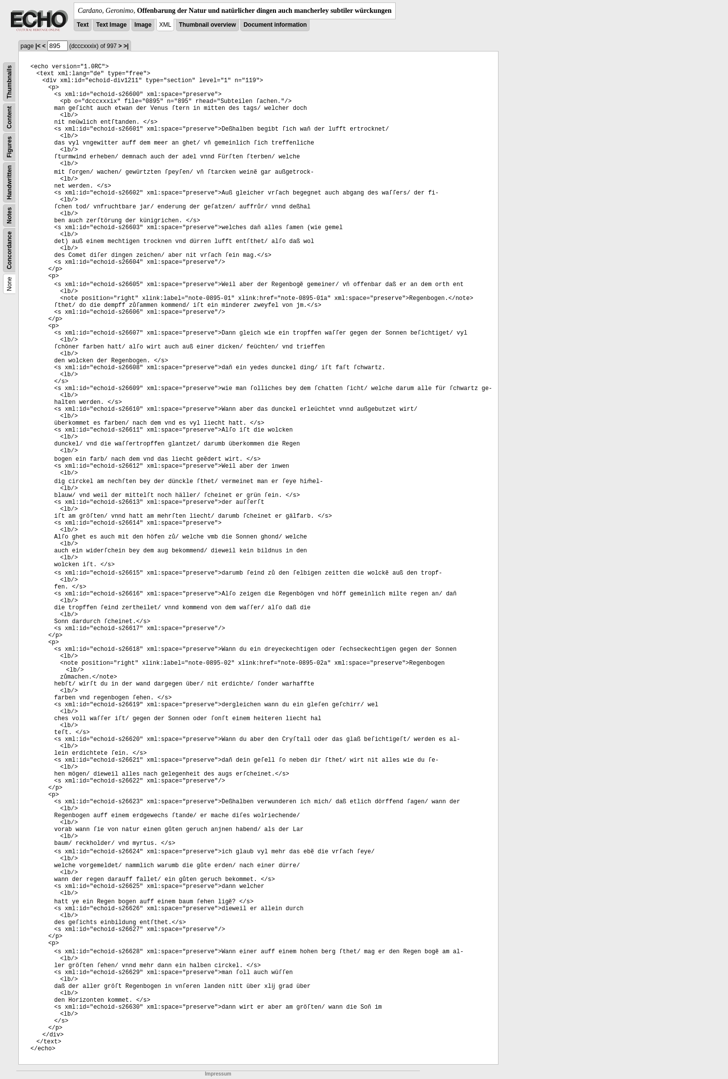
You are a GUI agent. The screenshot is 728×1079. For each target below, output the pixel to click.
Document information (275, 24)
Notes (9, 215)
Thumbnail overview (207, 24)
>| (126, 46)
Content (9, 117)
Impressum (218, 1074)
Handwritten (9, 182)
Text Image (111, 24)
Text (83, 24)
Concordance (9, 250)
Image (143, 24)
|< (38, 46)
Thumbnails (9, 81)
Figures (9, 146)
